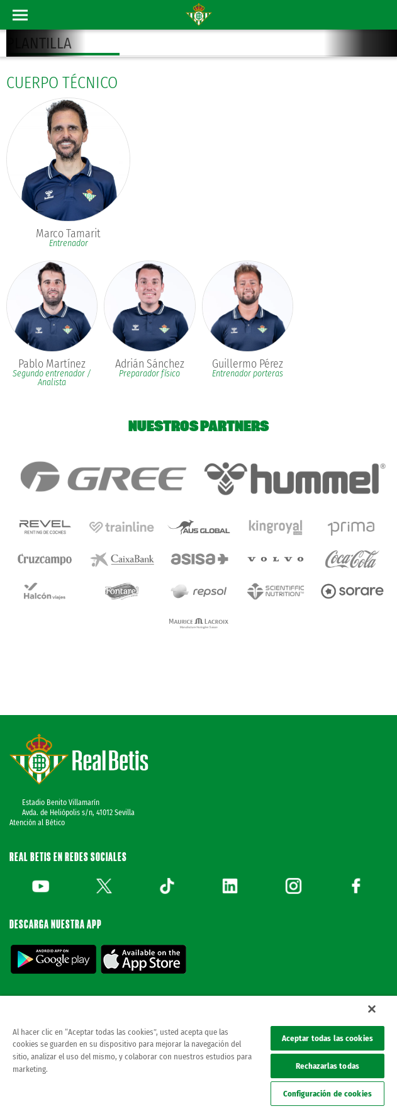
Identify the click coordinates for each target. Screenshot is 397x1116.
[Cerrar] (372, 1009)
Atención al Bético (37, 822)
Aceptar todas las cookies (327, 1038)
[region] (198, 1056)
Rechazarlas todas (327, 1066)
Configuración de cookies (327, 1093)
